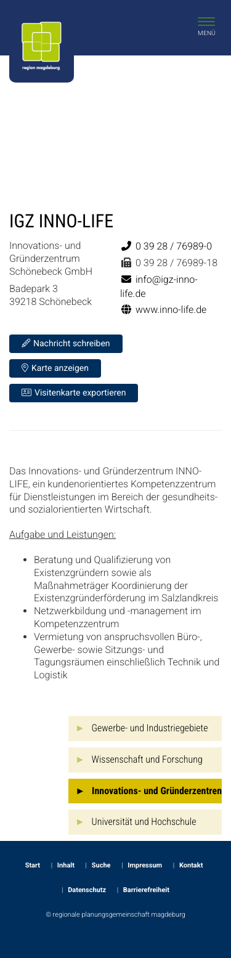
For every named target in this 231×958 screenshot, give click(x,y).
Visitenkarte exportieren (74, 393)
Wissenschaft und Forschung (147, 759)
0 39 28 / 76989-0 (166, 246)
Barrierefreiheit (146, 890)
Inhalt (66, 865)
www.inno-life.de (163, 309)
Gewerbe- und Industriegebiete (150, 728)
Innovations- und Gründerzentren (157, 791)
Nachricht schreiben (66, 343)
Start (32, 865)
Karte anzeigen (55, 368)
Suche (101, 865)
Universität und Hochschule (144, 821)
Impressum (145, 865)
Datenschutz (87, 890)
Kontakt (191, 865)
